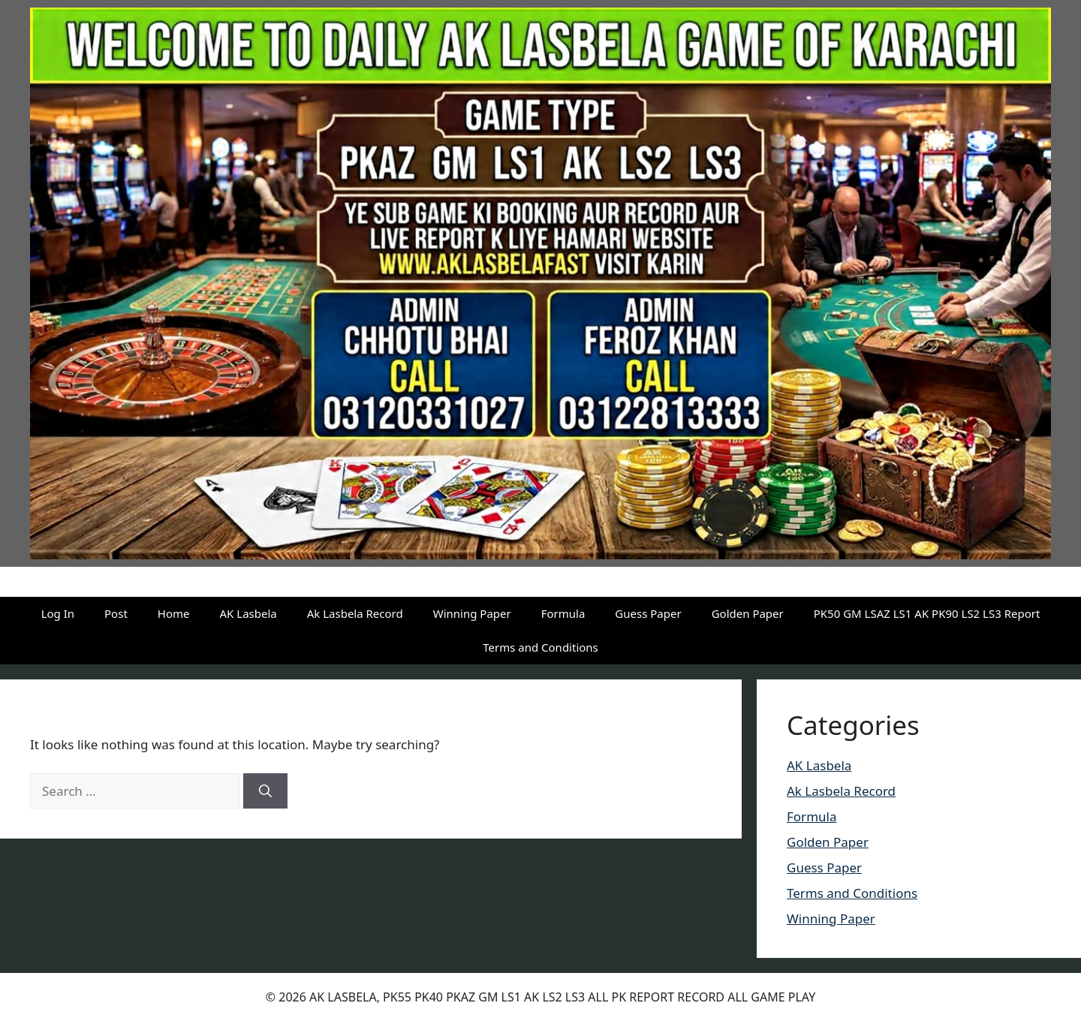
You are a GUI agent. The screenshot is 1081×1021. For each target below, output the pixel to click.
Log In (57, 613)
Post (116, 613)
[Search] (265, 791)
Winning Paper (472, 613)
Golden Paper (748, 613)
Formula (563, 613)
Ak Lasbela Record (355, 613)
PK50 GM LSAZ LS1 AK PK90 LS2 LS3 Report (927, 613)
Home (174, 613)
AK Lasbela (248, 613)
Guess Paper (648, 613)
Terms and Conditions (540, 647)
